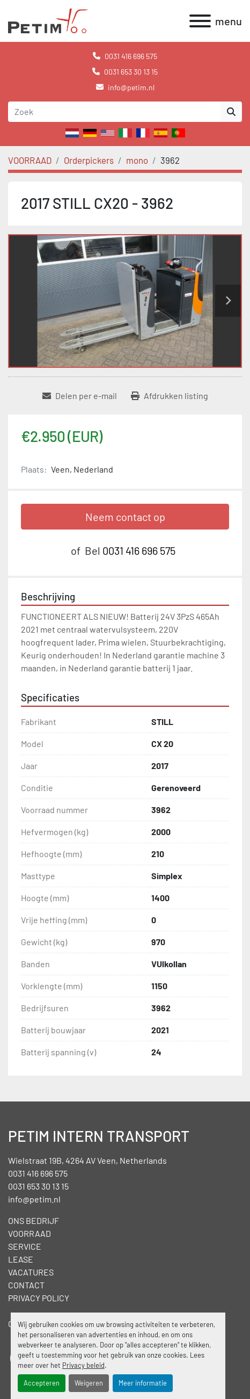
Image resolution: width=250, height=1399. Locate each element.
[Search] (114, 112)
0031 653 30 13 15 (131, 71)
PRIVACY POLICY (38, 1298)
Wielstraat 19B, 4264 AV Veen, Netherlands (87, 1160)
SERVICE (24, 1246)
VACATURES (31, 1272)
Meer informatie (143, 1383)
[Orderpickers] (89, 160)
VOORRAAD (29, 1233)
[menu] (200, 21)
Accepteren (42, 1383)
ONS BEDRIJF (33, 1220)
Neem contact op (125, 516)
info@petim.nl (131, 87)
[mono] (137, 160)
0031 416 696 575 (131, 56)
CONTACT (26, 1285)
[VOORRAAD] (30, 160)
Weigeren (89, 1383)
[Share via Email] (79, 396)
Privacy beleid (83, 1365)
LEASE (20, 1259)
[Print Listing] (169, 396)
